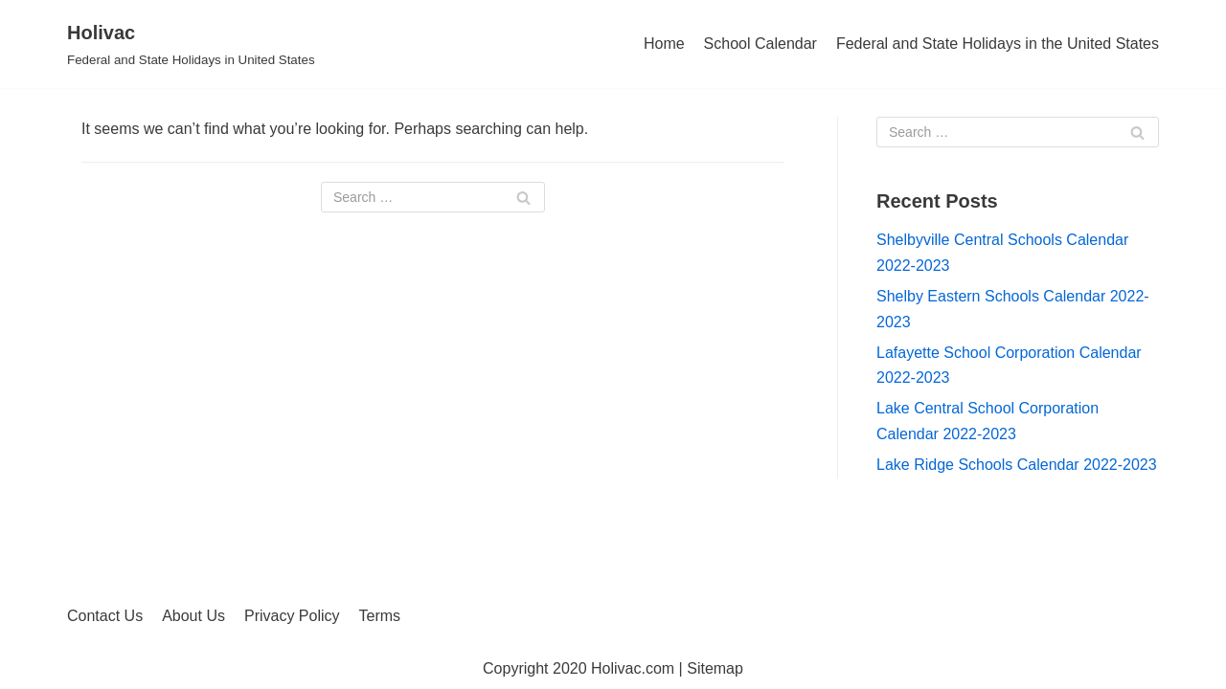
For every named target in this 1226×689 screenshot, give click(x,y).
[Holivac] (191, 44)
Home (664, 43)
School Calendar (760, 43)
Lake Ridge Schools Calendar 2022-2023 (1016, 464)
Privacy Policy (292, 616)
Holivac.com (632, 668)
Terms (380, 616)
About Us (193, 616)
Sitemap (715, 668)
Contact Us (105, 616)
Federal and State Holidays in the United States (997, 43)
